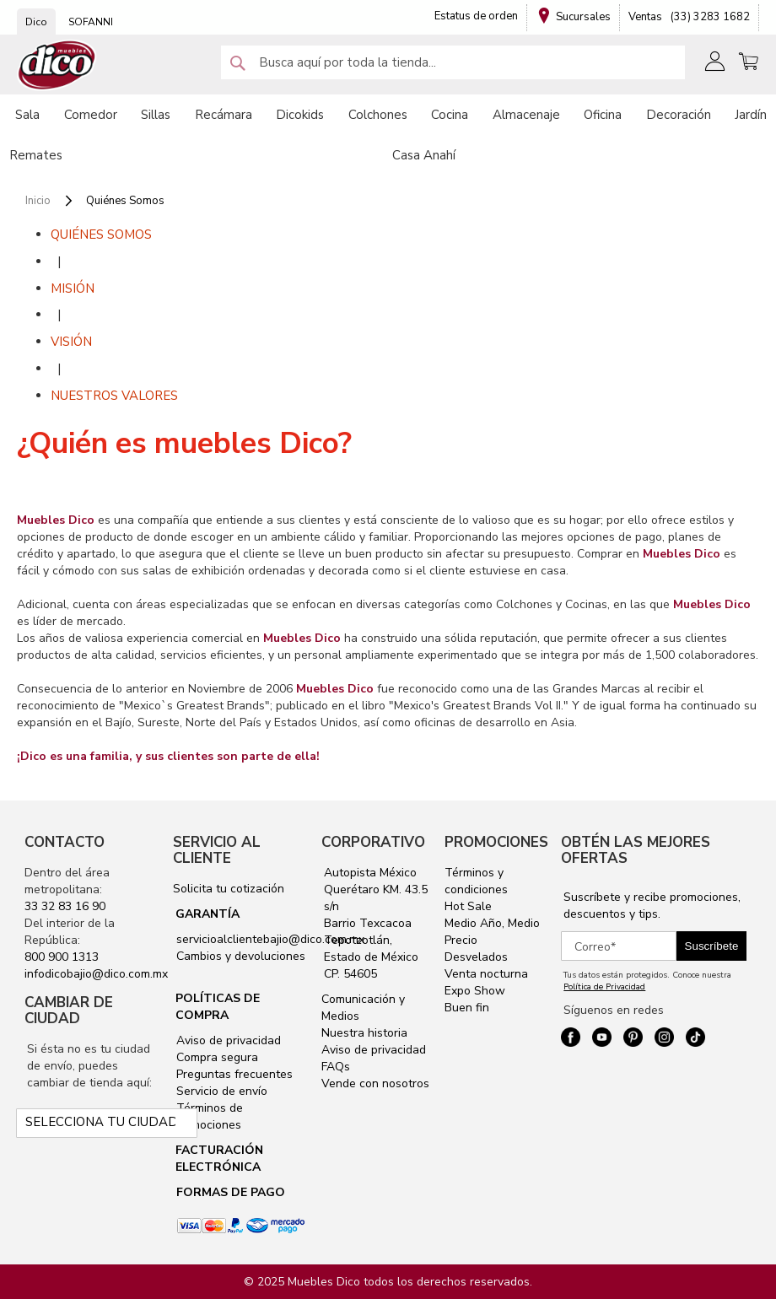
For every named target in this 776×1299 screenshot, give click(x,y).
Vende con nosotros (375, 1083)
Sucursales (583, 16)
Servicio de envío (220, 1091)
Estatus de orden (476, 16)
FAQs (335, 1067)
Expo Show (475, 991)
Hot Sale (468, 906)
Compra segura (215, 1057)
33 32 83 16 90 (64, 906)
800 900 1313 (61, 957)
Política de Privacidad (604, 987)
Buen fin (467, 1008)
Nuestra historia (364, 1033)
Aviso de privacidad (227, 1040)
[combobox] (453, 62)
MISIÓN (72, 288)
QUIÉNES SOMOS (101, 234)
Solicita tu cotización (228, 889)
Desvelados (476, 957)
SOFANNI (90, 22)
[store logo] (57, 65)
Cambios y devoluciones (239, 956)
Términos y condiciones (476, 881)
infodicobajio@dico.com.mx (96, 974)
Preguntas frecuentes (233, 1074)
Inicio (39, 200)
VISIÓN (71, 341)
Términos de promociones (208, 1116)
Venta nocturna (486, 974)
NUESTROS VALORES (114, 395)
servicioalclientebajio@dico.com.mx (270, 939)
